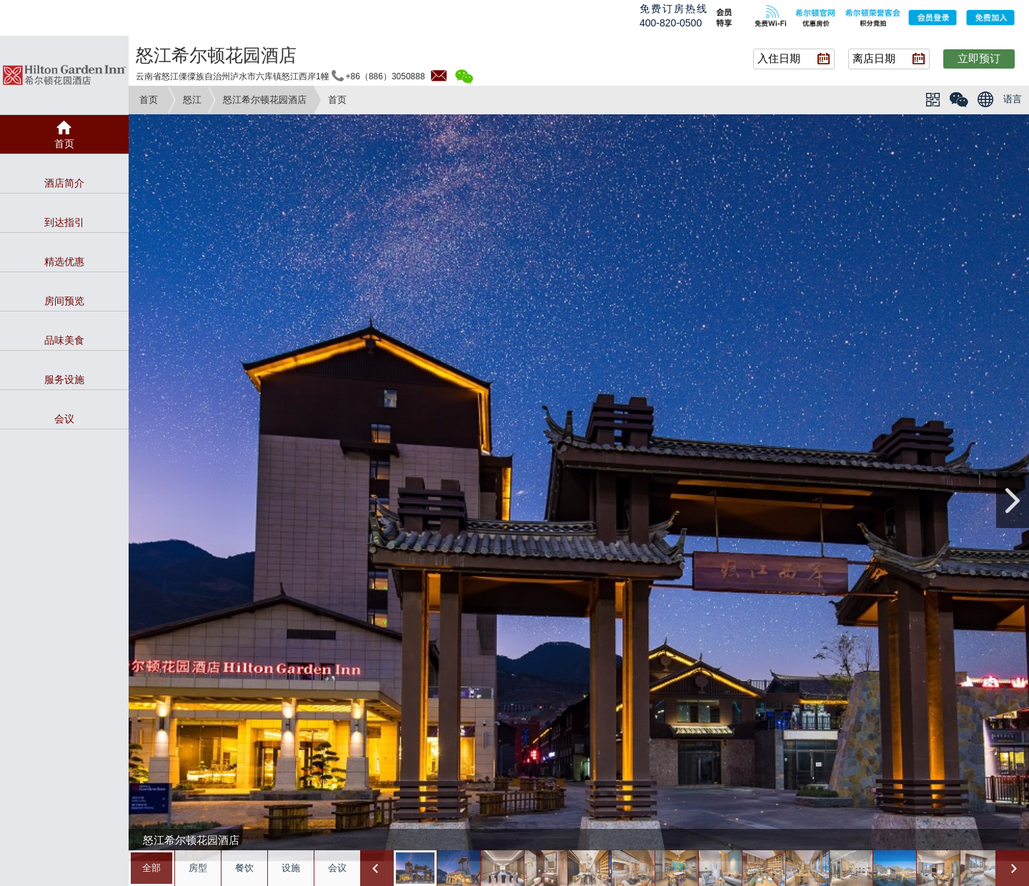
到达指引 (64, 222)
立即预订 (979, 58)
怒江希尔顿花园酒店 (265, 99)
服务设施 (64, 379)
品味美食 (64, 340)
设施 (291, 867)
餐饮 (244, 867)
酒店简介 (64, 183)
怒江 (192, 99)
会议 (337, 867)
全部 (151, 867)
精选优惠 (64, 261)
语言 (1012, 99)
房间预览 (64, 301)
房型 (198, 867)
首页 (148, 99)
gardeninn (64, 75)
